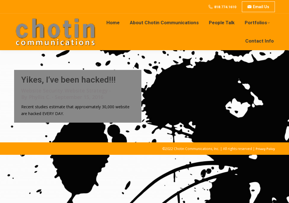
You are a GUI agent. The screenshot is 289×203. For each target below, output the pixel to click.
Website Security (42, 90)
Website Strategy (86, 90)
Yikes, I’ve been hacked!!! (68, 80)
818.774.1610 (225, 7)
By (36, 97)
